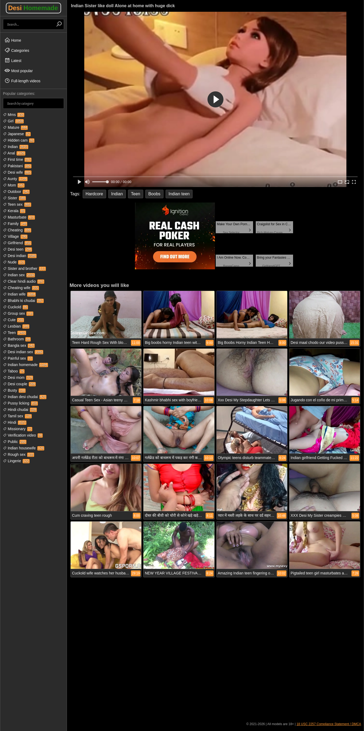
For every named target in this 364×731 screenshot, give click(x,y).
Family (15, 223)
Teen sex (17, 204)
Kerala (14, 211)
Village (15, 236)
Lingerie (16, 461)
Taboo (14, 371)
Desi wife (17, 172)
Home (12, 40)
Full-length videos (22, 81)
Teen (14, 332)
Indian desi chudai (24, 397)
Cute (13, 320)
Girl (13, 121)
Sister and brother (24, 268)
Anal (14, 153)
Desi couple (19, 384)
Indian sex (19, 275)
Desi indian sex (23, 352)
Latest (12, 60)
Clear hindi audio (23, 281)
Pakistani (17, 166)
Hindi (14, 422)
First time (17, 159)
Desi (33, 7)
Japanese (17, 134)
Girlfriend (17, 243)
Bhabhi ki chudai (23, 300)
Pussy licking (20, 403)
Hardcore (94, 194)
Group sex (18, 313)
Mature (15, 127)
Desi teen (17, 249)
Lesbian (16, 326)
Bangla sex (19, 345)
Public (14, 442)
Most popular (18, 70)
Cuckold (15, 307)
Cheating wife (21, 288)
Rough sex (18, 454)
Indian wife (19, 294)
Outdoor (16, 191)
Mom (14, 185)
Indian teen (179, 194)
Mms (13, 114)
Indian (15, 147)
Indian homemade (25, 365)
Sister (14, 198)
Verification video (23, 435)
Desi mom (18, 377)
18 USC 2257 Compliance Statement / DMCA (329, 724)
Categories (16, 50)
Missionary (17, 429)
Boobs (154, 194)
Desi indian (20, 256)
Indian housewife (23, 448)
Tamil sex (17, 416)
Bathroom (17, 339)
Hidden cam (18, 140)
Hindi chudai (20, 409)
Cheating (17, 230)
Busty (14, 390)
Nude (14, 262)
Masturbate (19, 217)
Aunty (15, 179)
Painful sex (18, 358)
